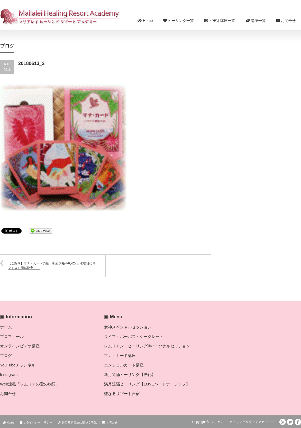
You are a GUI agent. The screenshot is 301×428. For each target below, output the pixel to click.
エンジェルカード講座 (124, 365)
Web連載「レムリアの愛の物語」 (30, 384)
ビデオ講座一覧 (219, 20)
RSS (282, 422)
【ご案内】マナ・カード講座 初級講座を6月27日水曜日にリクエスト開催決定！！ (52, 266)
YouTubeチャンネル (17, 365)
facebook (298, 422)
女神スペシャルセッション (128, 327)
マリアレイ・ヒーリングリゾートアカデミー (242, 422)
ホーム (6, 327)
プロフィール (12, 336)
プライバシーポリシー (36, 422)
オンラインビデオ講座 (20, 346)
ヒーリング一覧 (178, 20)
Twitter (290, 422)
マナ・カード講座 (120, 355)
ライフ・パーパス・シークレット (133, 336)
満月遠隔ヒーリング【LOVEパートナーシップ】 (147, 384)
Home (145, 20)
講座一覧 (256, 20)
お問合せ (286, 20)
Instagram (9, 374)
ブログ (6, 355)
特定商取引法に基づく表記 (77, 422)
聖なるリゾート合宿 (122, 393)
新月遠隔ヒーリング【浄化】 (130, 374)
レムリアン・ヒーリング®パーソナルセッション (147, 346)
